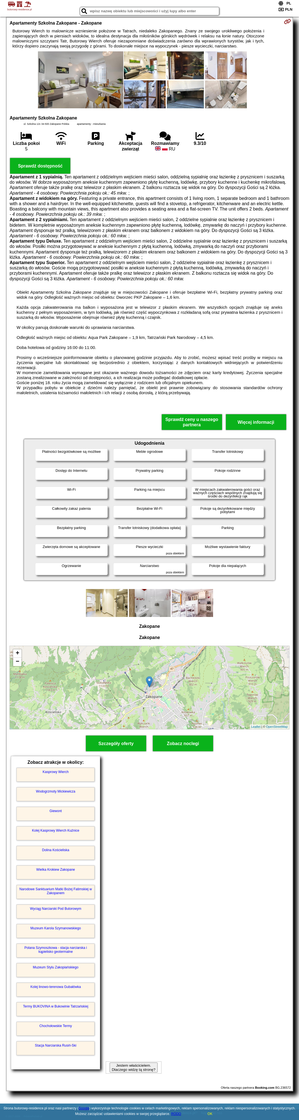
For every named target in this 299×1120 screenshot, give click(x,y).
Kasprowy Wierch (56, 772)
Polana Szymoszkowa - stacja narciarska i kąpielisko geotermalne (55, 950)
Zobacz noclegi (183, 743)
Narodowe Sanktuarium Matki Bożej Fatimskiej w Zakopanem (55, 891)
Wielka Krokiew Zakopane (55, 870)
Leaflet (256, 726)
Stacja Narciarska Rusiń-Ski (55, 1045)
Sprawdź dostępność (40, 166)
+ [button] (17, 653)
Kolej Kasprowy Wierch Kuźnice (55, 830)
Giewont (55, 811)
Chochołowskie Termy (55, 1026)
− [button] (17, 662)
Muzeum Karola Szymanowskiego (55, 928)
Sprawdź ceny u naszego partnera (191, 422)
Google (83, 1108)
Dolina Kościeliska (55, 850)
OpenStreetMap (277, 726)
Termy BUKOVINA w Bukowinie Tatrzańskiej (55, 1006)
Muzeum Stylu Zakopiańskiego (55, 967)
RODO (176, 1114)
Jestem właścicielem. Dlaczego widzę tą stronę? (133, 1067)
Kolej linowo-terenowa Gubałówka (55, 987)
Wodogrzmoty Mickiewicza (55, 791)
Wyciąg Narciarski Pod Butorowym (55, 909)
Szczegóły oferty (116, 743)
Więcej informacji (256, 422)
